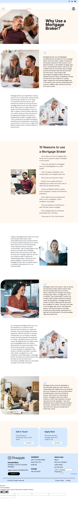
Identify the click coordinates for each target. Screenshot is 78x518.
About (56, 460)
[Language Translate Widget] (63, 470)
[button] (29, 443)
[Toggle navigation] (3, 8)
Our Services (58, 467)
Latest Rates (58, 465)
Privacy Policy (59, 480)
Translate (65, 474)
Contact (68, 480)
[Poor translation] (6, 492)
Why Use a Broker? (60, 462)
